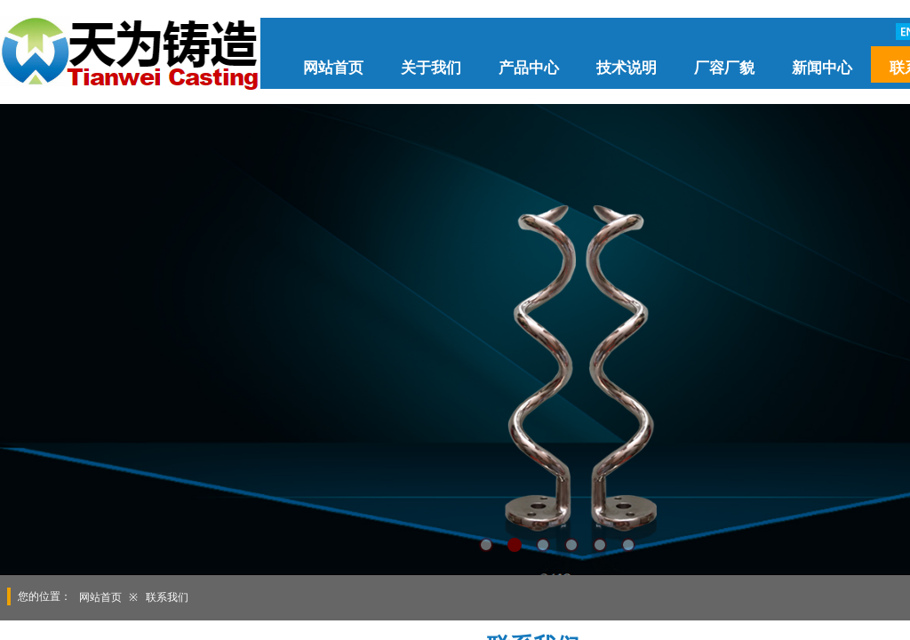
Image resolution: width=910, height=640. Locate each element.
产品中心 (529, 68)
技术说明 (626, 68)
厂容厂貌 (724, 68)
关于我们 (431, 68)
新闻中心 (822, 68)
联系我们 (167, 597)
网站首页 (333, 68)
